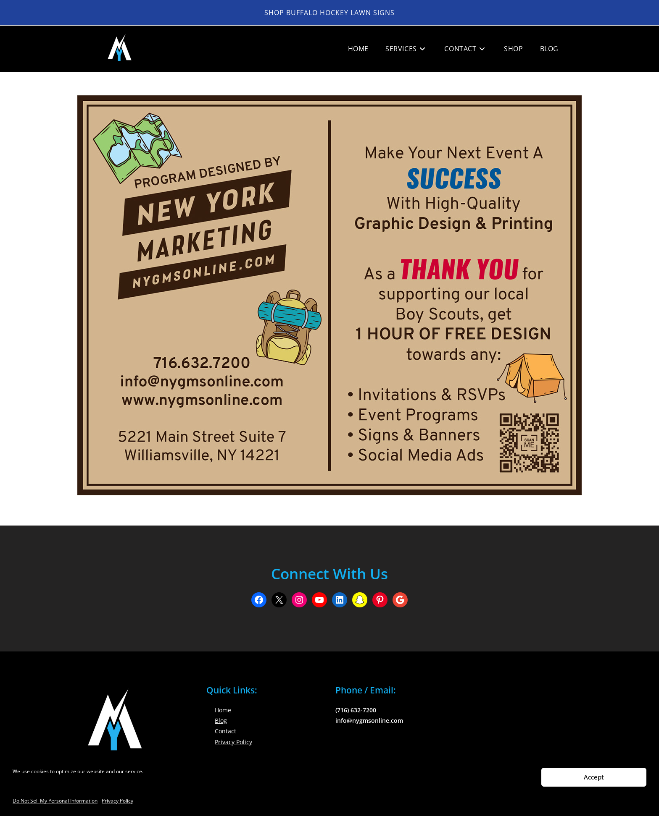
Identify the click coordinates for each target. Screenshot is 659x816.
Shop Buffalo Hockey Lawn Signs (329, 12)
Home (223, 710)
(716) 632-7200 (355, 710)
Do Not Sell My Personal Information (55, 800)
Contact (225, 731)
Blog (221, 720)
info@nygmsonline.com (369, 720)
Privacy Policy (117, 800)
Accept (594, 777)
